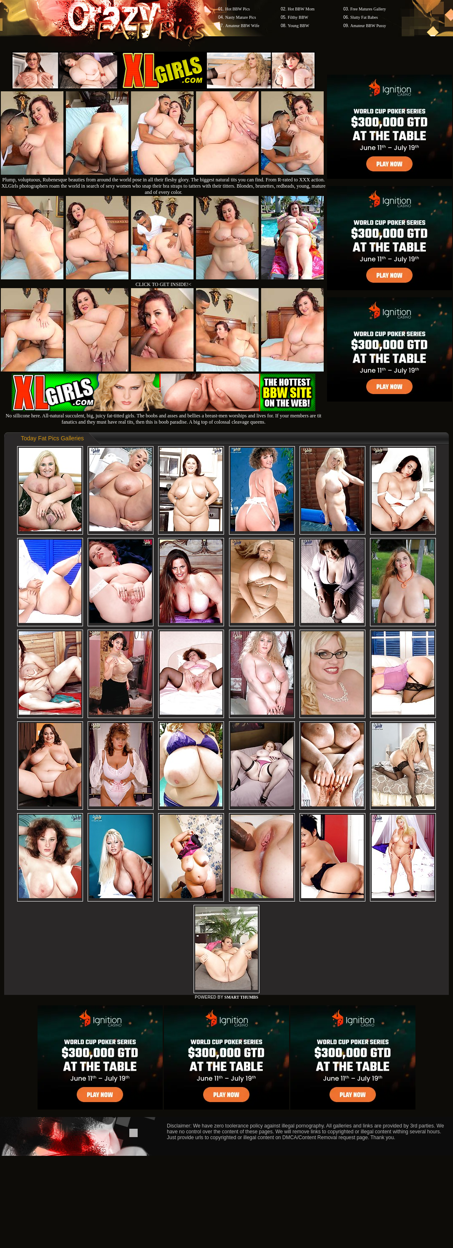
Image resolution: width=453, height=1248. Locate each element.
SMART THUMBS (241, 997)
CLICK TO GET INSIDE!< (163, 284)
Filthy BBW (298, 17)
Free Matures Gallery (368, 9)
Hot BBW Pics (237, 9)
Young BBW (299, 25)
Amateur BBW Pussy (368, 25)
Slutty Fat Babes (364, 17)
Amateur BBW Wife (242, 25)
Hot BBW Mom (301, 9)
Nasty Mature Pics (240, 17)
